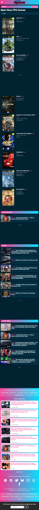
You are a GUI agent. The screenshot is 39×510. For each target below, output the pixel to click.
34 (8, 346)
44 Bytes (33, 489)
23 (8, 262)
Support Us (27, 390)
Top (5, 390)
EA (16, 98)
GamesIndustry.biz (29, 496)
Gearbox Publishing (23, 118)
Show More (19, 472)
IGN (12, 496)
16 (8, 271)
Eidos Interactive (19, 172)
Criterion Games (21, 98)
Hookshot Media (10, 489)
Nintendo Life (10, 494)
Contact (33, 390)
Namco (17, 153)
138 (8, 254)
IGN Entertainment (22, 489)
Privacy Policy (5, 392)
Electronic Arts (19, 135)
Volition (20, 191)
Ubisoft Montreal (23, 57)
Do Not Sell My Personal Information (22, 490)
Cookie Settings (33, 392)
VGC (22, 496)
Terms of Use (13, 392)
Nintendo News (5, 496)
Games (4, 6)
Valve (17, 19)
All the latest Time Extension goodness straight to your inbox (19, 504)
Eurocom (24, 135)
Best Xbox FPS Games (13, 10)
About (9, 390)
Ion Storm (25, 172)
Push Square (18, 494)
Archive (26, 392)
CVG (36, 496)
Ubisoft (17, 57)
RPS (20, 498)
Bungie (28, 38)
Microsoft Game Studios (21, 38)
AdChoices (11, 490)
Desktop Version (20, 395)
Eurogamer (17, 496)
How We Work (19, 390)
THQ (17, 191)
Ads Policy (20, 392)
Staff (13, 390)
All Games (34, 6)
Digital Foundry (32, 494)
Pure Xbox (24, 494)
